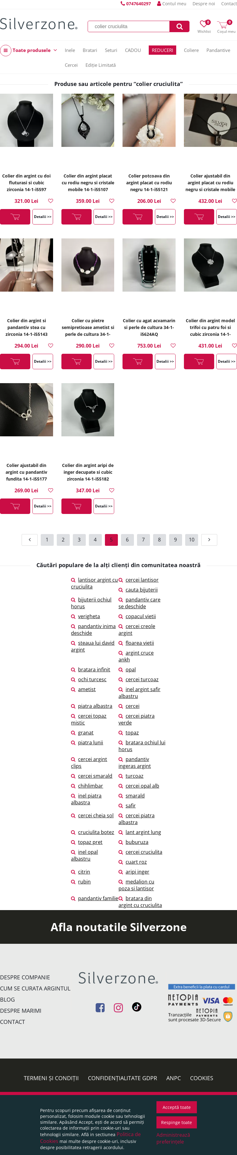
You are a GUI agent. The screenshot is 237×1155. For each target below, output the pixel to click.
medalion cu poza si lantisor (136, 885)
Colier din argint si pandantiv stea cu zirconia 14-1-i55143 (27, 327)
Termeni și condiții (51, 1078)
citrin (80, 871)
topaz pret (86, 842)
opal (127, 669)
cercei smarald (91, 775)
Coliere (191, 50)
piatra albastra (91, 706)
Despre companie (25, 977)
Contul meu (171, 3)
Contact (229, 3)
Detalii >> (43, 216)
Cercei (71, 65)
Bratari (90, 50)
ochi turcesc (88, 679)
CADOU (133, 50)
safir (127, 805)
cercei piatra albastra (136, 819)
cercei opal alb (138, 785)
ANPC (173, 1078)
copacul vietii (137, 616)
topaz (128, 732)
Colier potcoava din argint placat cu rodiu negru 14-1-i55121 (149, 182)
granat (82, 732)
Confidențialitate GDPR (122, 1078)
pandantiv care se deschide (139, 603)
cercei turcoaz (138, 679)
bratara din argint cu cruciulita (140, 902)
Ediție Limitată (100, 65)
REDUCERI (162, 50)
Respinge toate (176, 1122)
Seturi (111, 50)
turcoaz (130, 775)
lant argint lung (139, 832)
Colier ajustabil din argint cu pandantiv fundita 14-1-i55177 (26, 472)
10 (191, 539)
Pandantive (218, 50)
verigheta (85, 616)
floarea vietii (136, 643)
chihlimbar (87, 785)
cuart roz (132, 861)
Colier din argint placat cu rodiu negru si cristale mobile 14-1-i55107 (88, 182)
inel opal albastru (84, 855)
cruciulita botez (92, 832)
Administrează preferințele (173, 1138)
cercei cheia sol (92, 815)
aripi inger (133, 871)
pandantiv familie (94, 898)
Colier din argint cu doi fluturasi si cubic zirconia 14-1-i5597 (26, 182)
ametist (83, 689)
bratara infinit (90, 669)
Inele (70, 50)
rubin (81, 881)
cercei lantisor (138, 579)
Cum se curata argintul (35, 988)
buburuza (133, 842)
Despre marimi (20, 1010)
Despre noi (204, 3)
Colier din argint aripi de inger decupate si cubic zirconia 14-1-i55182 (88, 472)
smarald (131, 795)
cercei (128, 706)
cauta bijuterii (138, 589)
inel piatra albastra (86, 799)
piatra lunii (87, 742)
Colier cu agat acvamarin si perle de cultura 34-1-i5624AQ (149, 327)
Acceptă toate (177, 1107)
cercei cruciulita (140, 852)
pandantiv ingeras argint (134, 762)
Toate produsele (28, 50)
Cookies (201, 1078)
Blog (7, 999)
